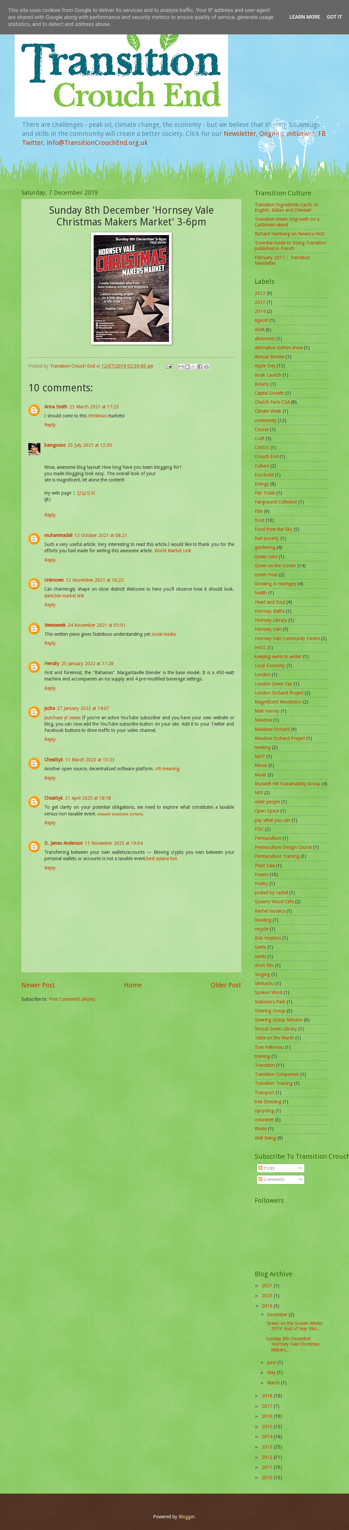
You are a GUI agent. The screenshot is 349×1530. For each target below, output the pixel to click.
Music (260, 774)
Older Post (226, 985)
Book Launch (268, 375)
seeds (260, 956)
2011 (268, 1467)
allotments (265, 338)
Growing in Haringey (275, 583)
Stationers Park (270, 1001)
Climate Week (268, 411)
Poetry (261, 883)
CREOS (262, 447)
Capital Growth (269, 393)
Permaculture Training (277, 856)
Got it (334, 17)
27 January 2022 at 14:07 (83, 708)
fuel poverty (267, 538)
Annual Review (269, 356)
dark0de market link (64, 595)
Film (259, 511)
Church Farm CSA (272, 402)
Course (262, 429)
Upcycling (264, 1110)
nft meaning (167, 768)
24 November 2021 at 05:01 (97, 625)
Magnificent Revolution (278, 702)
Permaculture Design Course (283, 847)
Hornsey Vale (268, 629)
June (272, 1362)
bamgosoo (55, 445)
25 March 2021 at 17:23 (94, 406)
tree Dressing (268, 1101)
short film (264, 965)
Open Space (267, 810)
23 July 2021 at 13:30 (90, 445)
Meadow (263, 720)
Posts (266, 1168)
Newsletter (240, 134)
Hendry (51, 663)
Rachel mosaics (270, 911)
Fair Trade (265, 493)
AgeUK (261, 320)
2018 (268, 1395)
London (262, 674)
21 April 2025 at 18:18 (88, 798)
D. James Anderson (63, 843)
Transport (264, 1092)
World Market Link (172, 550)
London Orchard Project (279, 693)
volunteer (264, 1119)
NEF (259, 792)
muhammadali (58, 535)
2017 (268, 1406)
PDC (259, 829)
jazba (49, 708)
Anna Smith (55, 406)
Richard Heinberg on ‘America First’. (290, 233)
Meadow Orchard (272, 729)
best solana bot (161, 858)
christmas (98, 415)
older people (267, 801)
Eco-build (264, 474)
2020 (268, 1295)
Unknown (54, 580)
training (262, 1056)
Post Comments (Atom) (72, 999)
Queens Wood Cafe (274, 901)
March (274, 1382)
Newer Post (38, 985)
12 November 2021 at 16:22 (95, 580)
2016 (268, 1416)
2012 (260, 293)
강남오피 (86, 493)
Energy (262, 484)
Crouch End (266, 456)
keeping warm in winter (278, 656)
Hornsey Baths (269, 611)
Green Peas (266, 574)
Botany (262, 384)
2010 (268, 1477)
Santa (260, 947)
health (261, 592)
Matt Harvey (267, 711)
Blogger (187, 1516)
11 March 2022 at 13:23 (90, 759)
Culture (262, 465)
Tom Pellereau (269, 1047)
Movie (261, 765)
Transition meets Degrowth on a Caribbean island (287, 221)
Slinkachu (264, 983)
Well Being (265, 1138)
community (266, 420)
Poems (261, 874)
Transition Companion (277, 1074)
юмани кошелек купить (121, 813)
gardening (265, 547)
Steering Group (270, 1010)
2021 (268, 1285)
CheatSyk (53, 759)
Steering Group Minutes (279, 1019)
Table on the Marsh (274, 1037)
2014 (260, 311)
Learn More (304, 17)
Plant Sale (265, 865)
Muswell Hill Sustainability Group (287, 783)
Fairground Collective (276, 502)
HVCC (260, 647)
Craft (259, 438)
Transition (265, 1065)
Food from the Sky (273, 529)
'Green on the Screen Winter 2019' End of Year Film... (294, 1326)
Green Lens (266, 556)
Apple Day (265, 365)
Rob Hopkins (268, 938)
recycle (261, 929)
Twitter (32, 143)
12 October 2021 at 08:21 (100, 535)
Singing (262, 974)
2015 (268, 1426)
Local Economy (270, 665)
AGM (259, 329)
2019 (268, 1306)
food (259, 520)
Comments (271, 1179)
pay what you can (272, 820)
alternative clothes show (279, 347)
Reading (263, 920)
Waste (261, 1128)
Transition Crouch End (73, 366)
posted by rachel (271, 892)
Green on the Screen (275, 565)
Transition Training (274, 1083)
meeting (263, 747)
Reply (50, 424)
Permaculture (268, 838)
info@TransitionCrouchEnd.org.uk (97, 143)
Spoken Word (268, 992)
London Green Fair (273, 684)
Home (133, 985)
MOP (260, 756)
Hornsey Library (271, 620)
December (278, 1314)
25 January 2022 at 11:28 (87, 663)
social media (163, 634)
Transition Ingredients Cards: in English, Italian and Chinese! (286, 207)
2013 (260, 302)
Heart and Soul (270, 602)
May (272, 1372)
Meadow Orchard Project (280, 738)
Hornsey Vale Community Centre (287, 638)
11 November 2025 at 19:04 (114, 843)
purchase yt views (62, 717)
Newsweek (55, 625)
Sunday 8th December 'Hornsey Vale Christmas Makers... (292, 1344)
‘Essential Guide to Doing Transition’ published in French (291, 245)
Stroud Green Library (276, 1028)
